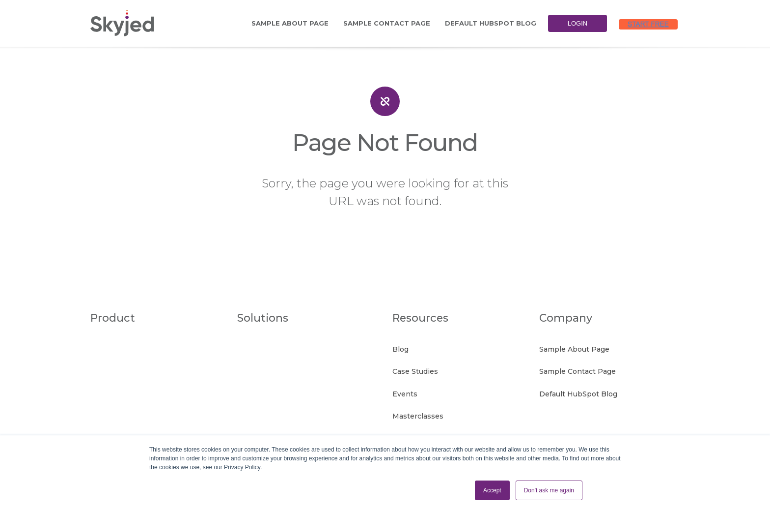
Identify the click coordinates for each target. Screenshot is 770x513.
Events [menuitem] (404, 389)
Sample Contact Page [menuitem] (386, 23)
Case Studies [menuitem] (415, 368)
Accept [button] (492, 490)
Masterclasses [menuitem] (417, 409)
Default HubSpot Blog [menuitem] (490, 23)
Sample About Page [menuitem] (290, 23)
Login (577, 23)
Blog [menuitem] (400, 348)
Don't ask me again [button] (549, 490)
